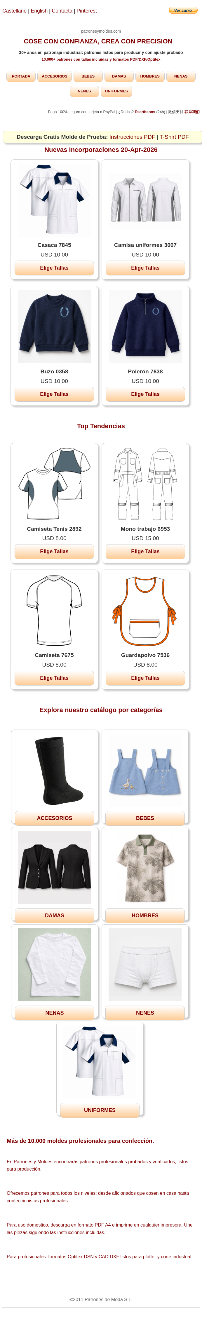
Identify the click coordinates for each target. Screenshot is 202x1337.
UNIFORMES (116, 91)
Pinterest (87, 11)
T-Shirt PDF (174, 137)
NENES (84, 91)
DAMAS (119, 76)
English (39, 11)
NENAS (181, 76)
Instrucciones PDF (132, 137)
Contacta (63, 11)
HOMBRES (149, 76)
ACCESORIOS (54, 76)
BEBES (88, 76)
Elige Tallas (54, 268)
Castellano (14, 11)
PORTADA (21, 76)
